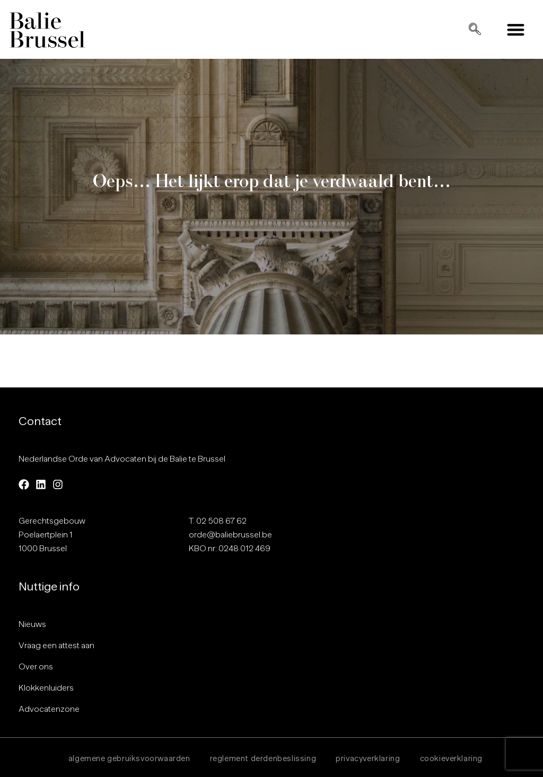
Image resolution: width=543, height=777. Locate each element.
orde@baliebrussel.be (230, 535)
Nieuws (32, 624)
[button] (516, 29)
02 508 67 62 (221, 521)
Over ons (36, 667)
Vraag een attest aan (56, 645)
